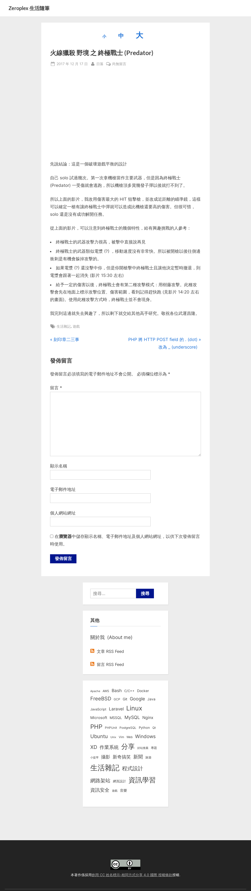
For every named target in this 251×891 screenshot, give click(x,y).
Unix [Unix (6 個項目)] (113, 737)
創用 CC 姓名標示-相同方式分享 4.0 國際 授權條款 (132, 875)
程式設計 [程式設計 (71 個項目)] (132, 768)
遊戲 (76, 326)
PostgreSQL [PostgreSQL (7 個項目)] (127, 728)
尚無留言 (119, 64)
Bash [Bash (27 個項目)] (117, 690)
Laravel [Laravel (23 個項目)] (116, 709)
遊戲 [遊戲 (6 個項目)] (114, 791)
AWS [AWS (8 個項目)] (106, 691)
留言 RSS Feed (107, 664)
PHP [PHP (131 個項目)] (96, 727)
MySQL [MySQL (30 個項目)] (132, 717)
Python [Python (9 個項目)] (144, 728)
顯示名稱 (58, 466)
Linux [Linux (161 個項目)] (134, 708)
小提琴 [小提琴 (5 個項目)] (94, 757)
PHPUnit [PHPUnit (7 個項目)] (111, 728)
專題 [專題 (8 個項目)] (154, 748)
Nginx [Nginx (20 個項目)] (147, 717)
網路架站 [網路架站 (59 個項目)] (100, 781)
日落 (99, 63)
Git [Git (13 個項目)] (125, 699)
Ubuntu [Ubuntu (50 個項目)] (99, 737)
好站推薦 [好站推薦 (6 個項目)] (142, 748)
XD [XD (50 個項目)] (93, 747)
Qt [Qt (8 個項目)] (154, 728)
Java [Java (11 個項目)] (151, 699)
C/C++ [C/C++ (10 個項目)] (129, 691)
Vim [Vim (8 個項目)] (121, 737)
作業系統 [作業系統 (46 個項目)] (109, 747)
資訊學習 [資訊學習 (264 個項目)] (142, 780)
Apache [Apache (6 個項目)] (95, 691)
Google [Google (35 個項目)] (137, 699)
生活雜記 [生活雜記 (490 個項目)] (104, 767)
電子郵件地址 (63, 489)
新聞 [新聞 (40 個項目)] (138, 757)
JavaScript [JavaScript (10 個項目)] (98, 709)
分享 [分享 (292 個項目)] (128, 747)
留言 (56, 387)
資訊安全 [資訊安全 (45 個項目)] (99, 790)
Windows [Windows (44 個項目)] (145, 737)
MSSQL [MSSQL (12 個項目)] (116, 718)
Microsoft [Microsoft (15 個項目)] (98, 718)
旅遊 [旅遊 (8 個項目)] (148, 757)
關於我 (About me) (111, 637)
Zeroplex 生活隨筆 (29, 8)
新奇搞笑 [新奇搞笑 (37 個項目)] (122, 757)
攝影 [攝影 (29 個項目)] (105, 757)
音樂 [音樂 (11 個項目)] (123, 791)
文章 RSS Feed (107, 651)
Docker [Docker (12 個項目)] (143, 691)
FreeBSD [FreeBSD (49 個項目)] (100, 699)
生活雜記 (64, 326)
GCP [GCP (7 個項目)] (117, 699)
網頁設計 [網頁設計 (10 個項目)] (119, 781)
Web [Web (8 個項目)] (130, 737)
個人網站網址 (63, 513)
